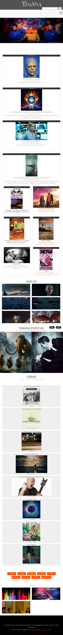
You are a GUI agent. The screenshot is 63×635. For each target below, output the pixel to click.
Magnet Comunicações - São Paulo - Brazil (39, 629)
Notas (36, 577)
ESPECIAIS (31, 574)
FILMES (41, 574)
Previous (29, 39)
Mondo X (16, 577)
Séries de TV (46, 577)
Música (25, 577)
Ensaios (21, 574)
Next (33, 39)
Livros (51, 574)
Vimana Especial (31, 31)
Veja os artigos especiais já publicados (31, 331)
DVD (11, 574)
